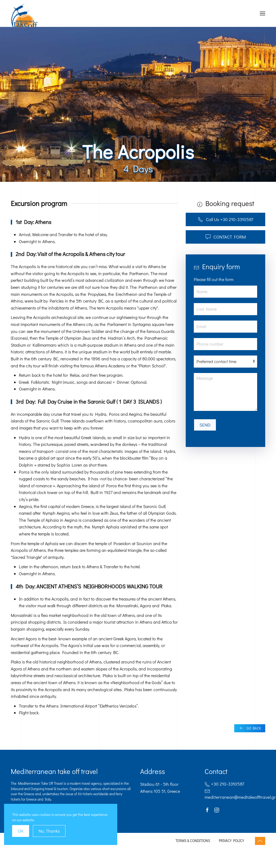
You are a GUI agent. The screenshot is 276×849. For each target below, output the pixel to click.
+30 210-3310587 (224, 785)
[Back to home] (24, 20)
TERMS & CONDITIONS (192, 840)
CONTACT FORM (225, 237)
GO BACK (250, 728)
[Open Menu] (262, 13)
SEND (205, 425)
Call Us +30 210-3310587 (225, 219)
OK (20, 831)
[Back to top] (260, 841)
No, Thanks (49, 831)
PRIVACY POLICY (231, 840)
